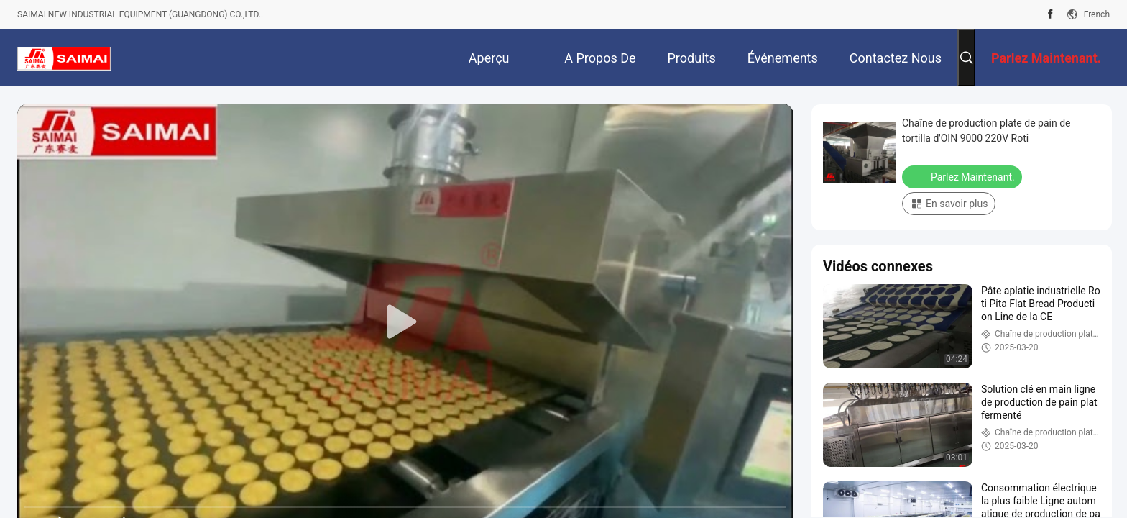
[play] (405, 322)
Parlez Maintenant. (963, 176)
